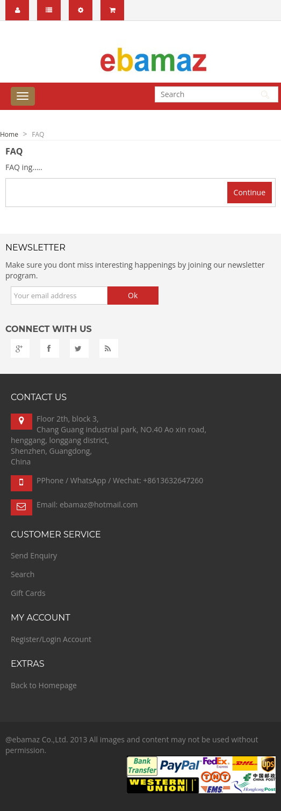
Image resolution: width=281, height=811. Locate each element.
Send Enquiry (34, 555)
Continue (249, 192)
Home (9, 134)
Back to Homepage (44, 685)
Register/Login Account (51, 639)
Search (22, 574)
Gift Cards (28, 593)
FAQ (38, 134)
